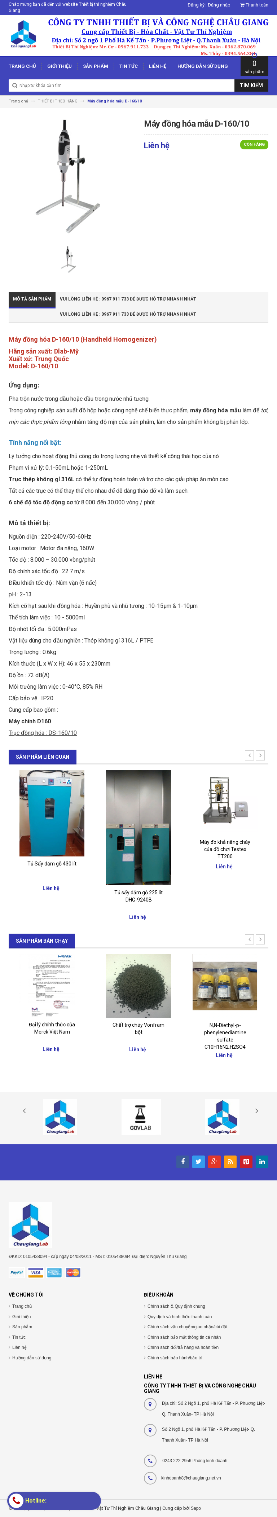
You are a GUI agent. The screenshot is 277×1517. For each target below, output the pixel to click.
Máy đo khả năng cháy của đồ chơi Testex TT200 (225, 849)
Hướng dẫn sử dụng (31, 1357)
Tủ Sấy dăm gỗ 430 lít (51, 864)
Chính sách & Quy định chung (176, 1306)
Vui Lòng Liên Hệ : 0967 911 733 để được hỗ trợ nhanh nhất (128, 299)
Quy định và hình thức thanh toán (180, 1316)
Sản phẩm (22, 1326)
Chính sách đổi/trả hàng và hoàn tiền (183, 1347)
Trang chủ (22, 1306)
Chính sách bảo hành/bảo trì (175, 1357)
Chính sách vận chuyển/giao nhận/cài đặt (187, 1326)
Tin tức (19, 1337)
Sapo (196, 1508)
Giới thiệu (21, 1316)
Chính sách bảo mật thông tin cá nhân (184, 1337)
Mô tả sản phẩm (32, 299)
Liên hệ (19, 1347)
